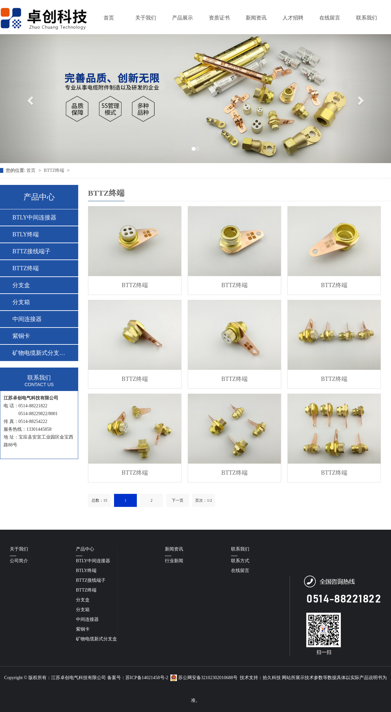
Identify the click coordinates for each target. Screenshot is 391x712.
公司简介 (19, 560)
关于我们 (145, 18)
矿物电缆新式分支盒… (38, 353)
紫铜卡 (21, 336)
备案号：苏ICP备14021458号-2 (137, 677)
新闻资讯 (256, 18)
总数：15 (99, 500)
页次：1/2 (203, 500)
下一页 (177, 500)
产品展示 (182, 18)
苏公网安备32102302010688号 (204, 677)
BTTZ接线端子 (31, 251)
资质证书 (219, 18)
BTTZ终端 (54, 170)
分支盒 (21, 285)
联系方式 (240, 560)
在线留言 (329, 18)
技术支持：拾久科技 (260, 677)
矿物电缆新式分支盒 (96, 638)
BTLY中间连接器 (34, 217)
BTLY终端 (25, 234)
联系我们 (366, 18)
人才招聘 (292, 18)
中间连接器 (27, 319)
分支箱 (21, 302)
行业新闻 (174, 560)
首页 (109, 18)
